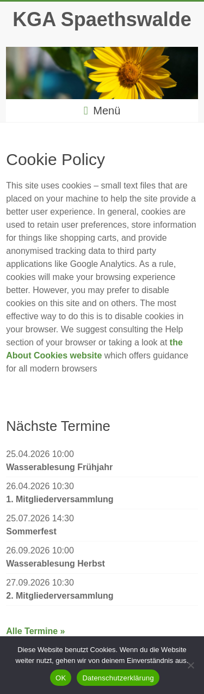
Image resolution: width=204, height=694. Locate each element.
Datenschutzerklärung (117, 678)
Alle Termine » (35, 631)
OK (60, 678)
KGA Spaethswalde (102, 19)
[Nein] (190, 665)
